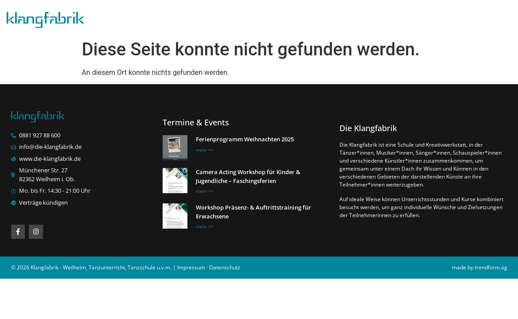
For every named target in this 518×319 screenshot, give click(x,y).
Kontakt (496, 18)
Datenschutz (224, 268)
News (305, 18)
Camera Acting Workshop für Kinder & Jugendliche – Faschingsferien (248, 176)
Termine (407, 18)
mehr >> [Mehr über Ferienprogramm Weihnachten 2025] (205, 150)
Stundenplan (259, 18)
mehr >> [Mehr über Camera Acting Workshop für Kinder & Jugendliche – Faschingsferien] (205, 191)
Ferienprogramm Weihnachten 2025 (245, 140)
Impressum (191, 268)
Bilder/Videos (354, 18)
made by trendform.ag (479, 268)
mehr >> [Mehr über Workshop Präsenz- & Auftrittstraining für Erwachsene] (205, 227)
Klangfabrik (202, 18)
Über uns (451, 18)
